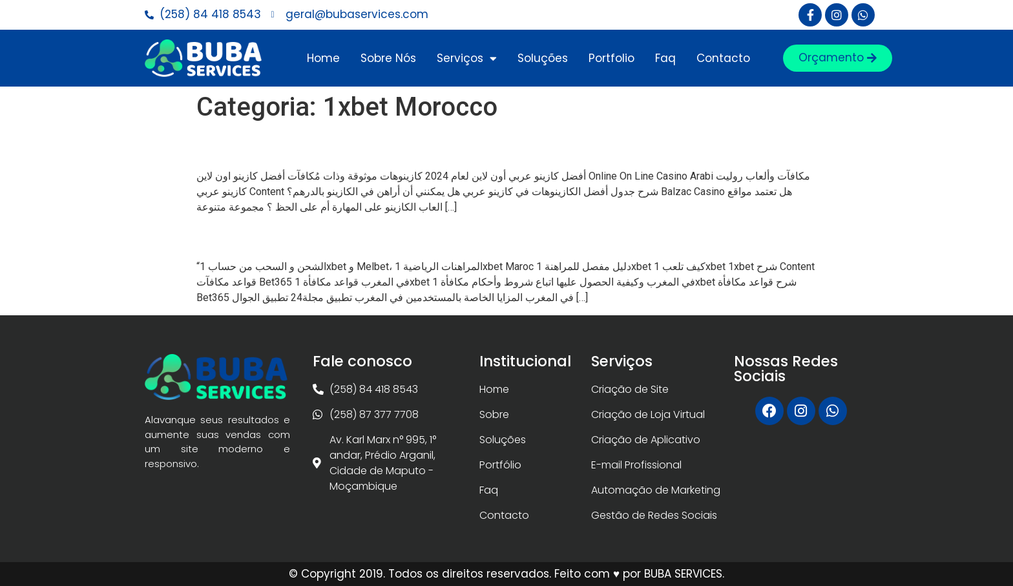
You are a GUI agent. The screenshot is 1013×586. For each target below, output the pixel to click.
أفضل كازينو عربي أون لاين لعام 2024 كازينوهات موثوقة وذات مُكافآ (485, 145)
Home (323, 58)
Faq (665, 58)
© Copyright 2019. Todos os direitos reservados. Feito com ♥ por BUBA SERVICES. (506, 573)
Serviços (467, 58)
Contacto (723, 58)
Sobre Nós (388, 58)
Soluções (542, 58)
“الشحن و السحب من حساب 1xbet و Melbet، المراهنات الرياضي (477, 236)
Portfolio (611, 58)
